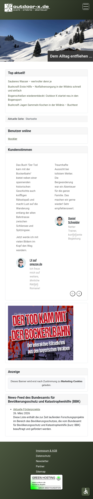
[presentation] (72, 293)
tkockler (12, 138)
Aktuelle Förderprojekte (26, 409)
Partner (40, 466)
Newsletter (42, 461)
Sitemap (41, 471)
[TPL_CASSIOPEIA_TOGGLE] (86, 6)
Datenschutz (43, 455)
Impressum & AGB (46, 450)
